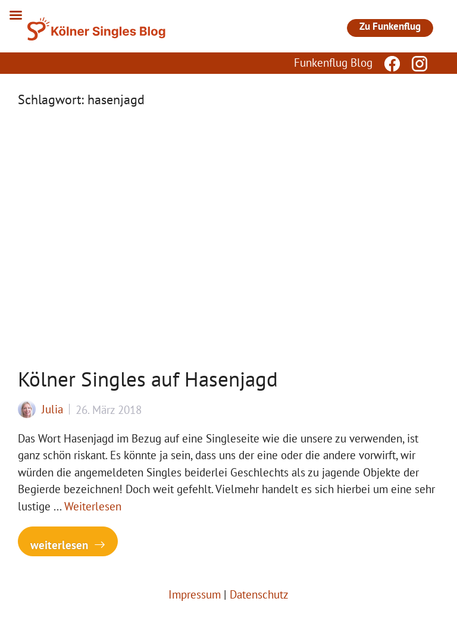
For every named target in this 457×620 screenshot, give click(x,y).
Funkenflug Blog (333, 62)
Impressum (194, 594)
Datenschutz (259, 594)
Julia (52, 409)
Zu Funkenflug (390, 26)
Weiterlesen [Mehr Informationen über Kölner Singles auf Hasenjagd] (92, 506)
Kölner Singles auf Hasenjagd (148, 378)
